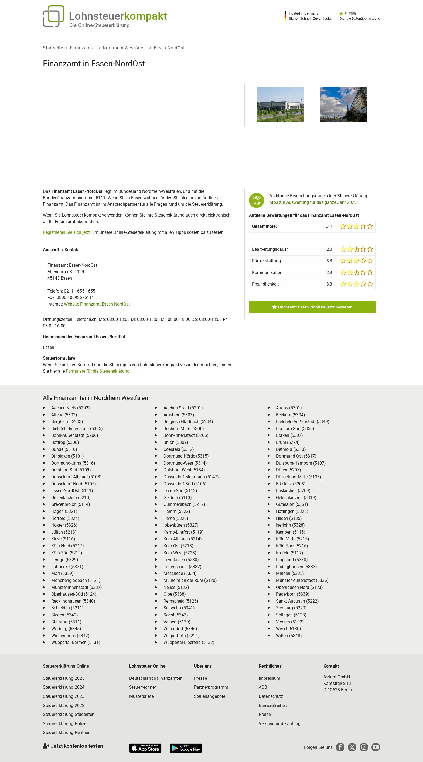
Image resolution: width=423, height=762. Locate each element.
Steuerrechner (142, 687)
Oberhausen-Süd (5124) (74, 594)
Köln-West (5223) (179, 552)
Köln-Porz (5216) (292, 545)
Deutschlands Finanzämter (155, 678)
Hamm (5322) (176, 511)
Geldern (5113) (177, 497)
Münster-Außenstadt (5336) (302, 580)
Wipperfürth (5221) (181, 635)
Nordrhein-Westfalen (125, 47)
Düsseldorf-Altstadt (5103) (76, 476)
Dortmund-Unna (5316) (73, 463)
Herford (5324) (65, 518)
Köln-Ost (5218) (178, 545)
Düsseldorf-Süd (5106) (185, 483)
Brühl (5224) (288, 442)
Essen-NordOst (169, 47)
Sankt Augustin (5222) (297, 601)
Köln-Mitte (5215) (292, 538)
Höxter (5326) (64, 525)
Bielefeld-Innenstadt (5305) (77, 428)
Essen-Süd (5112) (180, 490)
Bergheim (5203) (67, 421)
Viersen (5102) (290, 621)
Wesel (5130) (288, 628)
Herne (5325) (175, 518)
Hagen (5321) (64, 511)
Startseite (53, 47)
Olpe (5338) (174, 594)
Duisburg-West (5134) (184, 469)
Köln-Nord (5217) (67, 545)
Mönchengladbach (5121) (76, 580)
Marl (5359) (62, 573)
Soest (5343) (175, 614)
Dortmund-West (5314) (185, 463)
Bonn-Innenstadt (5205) (186, 435)
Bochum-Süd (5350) (295, 428)
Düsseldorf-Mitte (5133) (298, 476)
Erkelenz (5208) (291, 483)
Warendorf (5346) (180, 628)
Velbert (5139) (176, 621)
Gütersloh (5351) (292, 504)
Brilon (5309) (175, 442)
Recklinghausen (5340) (73, 601)
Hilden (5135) (289, 518)
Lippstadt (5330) (292, 559)
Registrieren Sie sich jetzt (66, 232)
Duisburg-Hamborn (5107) (301, 463)
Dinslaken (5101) (67, 456)
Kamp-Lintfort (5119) (183, 532)
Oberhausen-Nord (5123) (299, 587)
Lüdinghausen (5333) (296, 566)
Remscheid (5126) (180, 601)
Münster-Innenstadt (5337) (76, 587)
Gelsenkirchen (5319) (296, 497)
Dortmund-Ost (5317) (296, 456)
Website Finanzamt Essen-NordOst (97, 304)
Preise (265, 714)
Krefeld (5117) (289, 552)
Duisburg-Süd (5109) (71, 469)
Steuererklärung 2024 (63, 687)
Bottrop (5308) (65, 442)
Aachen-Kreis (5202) (70, 407)
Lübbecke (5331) (67, 566)
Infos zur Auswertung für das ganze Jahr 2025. (313, 202)
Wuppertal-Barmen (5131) (75, 642)
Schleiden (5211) (67, 607)
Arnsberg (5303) (178, 414)
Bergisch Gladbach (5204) (188, 421)
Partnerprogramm (211, 687)
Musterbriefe (141, 696)
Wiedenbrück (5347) (70, 635)
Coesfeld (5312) (178, 449)
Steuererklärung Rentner (66, 732)
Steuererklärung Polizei (65, 723)
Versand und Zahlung (280, 723)
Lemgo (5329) (64, 559)
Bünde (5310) (64, 449)
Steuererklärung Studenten (68, 714)
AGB (263, 687)
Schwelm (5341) (179, 607)
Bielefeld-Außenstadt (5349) (302, 421)
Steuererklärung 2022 (63, 705)
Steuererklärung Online (66, 666)
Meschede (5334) (180, 573)
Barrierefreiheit (273, 705)
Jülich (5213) (64, 532)
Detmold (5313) (291, 449)
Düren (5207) (288, 469)
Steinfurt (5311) (66, 621)
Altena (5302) (64, 414)
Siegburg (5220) (291, 607)
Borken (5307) (289, 435)
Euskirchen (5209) (293, 490)
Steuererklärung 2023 (63, 696)
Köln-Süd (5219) (66, 552)
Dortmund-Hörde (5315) (186, 456)
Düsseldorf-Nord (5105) (73, 483)
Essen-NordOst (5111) (72, 490)
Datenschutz (271, 696)
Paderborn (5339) (292, 594)
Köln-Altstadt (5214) (182, 538)
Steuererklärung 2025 (63, 678)
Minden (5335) (290, 573)
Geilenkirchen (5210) (71, 497)
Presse (200, 678)
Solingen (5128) (291, 614)
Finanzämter (83, 47)
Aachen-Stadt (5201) (183, 407)
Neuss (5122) (176, 587)
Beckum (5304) (290, 414)
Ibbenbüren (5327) (181, 525)
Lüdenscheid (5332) (182, 566)
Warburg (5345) (66, 628)
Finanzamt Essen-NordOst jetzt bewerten (312, 307)
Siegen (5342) (64, 614)
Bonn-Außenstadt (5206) (74, 435)
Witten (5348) (289, 635)
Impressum (269, 678)
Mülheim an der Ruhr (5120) (190, 580)
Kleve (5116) (63, 538)
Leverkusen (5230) (181, 559)
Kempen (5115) (290, 532)
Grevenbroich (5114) (70, 504)
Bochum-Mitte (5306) (183, 428)
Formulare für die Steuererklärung (97, 371)
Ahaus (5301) (289, 407)
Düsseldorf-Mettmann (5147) (191, 476)
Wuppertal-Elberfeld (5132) (188, 642)
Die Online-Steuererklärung (99, 25)
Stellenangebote (209, 696)
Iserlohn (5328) (290, 525)
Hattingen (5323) (292, 511)
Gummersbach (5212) (184, 504)
